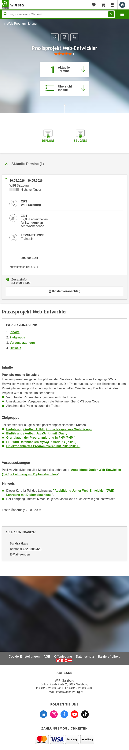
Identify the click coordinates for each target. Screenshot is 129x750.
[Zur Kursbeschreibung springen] (64, 88)
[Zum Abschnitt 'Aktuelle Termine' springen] (64, 69)
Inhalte (15, 332)
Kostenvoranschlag (64, 291)
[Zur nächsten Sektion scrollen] (64, 109)
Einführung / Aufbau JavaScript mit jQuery (36, 433)
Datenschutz (85, 656)
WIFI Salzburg (31, 204)
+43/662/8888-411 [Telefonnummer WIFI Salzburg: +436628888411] (51, 688)
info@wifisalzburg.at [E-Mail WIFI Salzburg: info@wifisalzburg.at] (69, 692)
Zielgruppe (17, 337)
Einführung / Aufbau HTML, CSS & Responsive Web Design (49, 429)
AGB (47, 656)
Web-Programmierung (22, 23)
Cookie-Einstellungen (24, 656)
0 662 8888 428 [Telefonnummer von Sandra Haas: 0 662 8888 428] (30, 549)
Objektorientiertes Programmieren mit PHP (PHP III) (43, 446)
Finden (111, 14)
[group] (64, 54)
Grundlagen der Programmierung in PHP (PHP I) (41, 437)
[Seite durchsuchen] (58, 14)
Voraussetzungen (22, 342)
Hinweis (15, 348)
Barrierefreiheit (109, 656)
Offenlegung (63, 656)
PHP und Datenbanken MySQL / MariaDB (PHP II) (41, 442)
